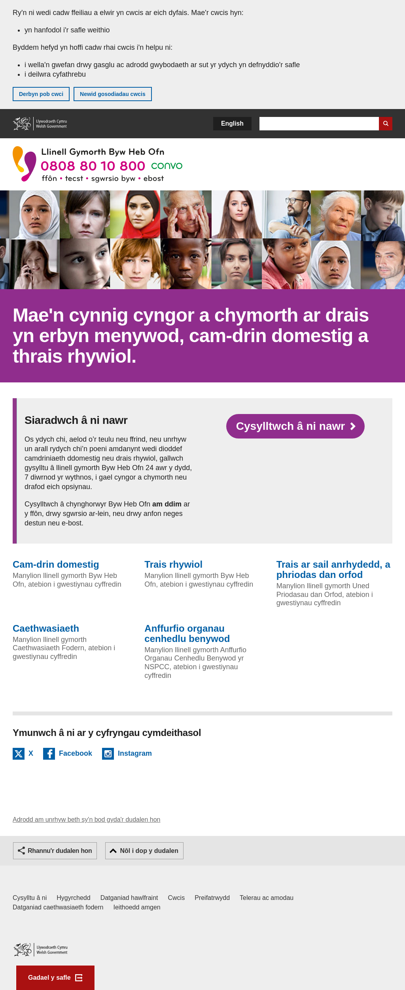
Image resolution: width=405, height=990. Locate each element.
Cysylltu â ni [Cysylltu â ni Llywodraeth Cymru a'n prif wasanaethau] (30, 897)
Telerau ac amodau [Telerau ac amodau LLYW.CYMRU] (266, 897)
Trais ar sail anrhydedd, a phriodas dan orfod (333, 569)
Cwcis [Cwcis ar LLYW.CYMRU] (176, 897)
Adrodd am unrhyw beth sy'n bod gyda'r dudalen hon (86, 819)
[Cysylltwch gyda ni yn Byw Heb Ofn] (295, 426)
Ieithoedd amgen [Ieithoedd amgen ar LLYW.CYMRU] (137, 907)
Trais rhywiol (173, 564)
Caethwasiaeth (46, 628)
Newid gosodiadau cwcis (113, 94)
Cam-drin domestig (56, 564)
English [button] (232, 123)
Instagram (135, 754)
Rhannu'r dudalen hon (60, 850)
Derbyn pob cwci (41, 94)
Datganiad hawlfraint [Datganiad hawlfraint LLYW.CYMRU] (129, 897)
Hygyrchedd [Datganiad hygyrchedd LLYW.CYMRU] (73, 897)
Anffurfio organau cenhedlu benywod (187, 633)
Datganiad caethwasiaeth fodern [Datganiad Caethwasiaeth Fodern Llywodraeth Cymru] (58, 907)
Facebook (75, 754)
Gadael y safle (49, 977)
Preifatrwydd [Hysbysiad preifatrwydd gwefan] (212, 897)
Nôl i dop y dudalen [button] (149, 850)
